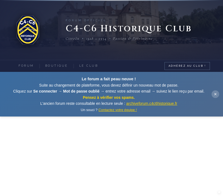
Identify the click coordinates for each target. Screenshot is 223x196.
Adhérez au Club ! (187, 65)
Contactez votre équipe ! (118, 110)
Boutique (56, 65)
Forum (26, 65)
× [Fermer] (215, 94)
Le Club (88, 65)
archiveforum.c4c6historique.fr (152, 103)
